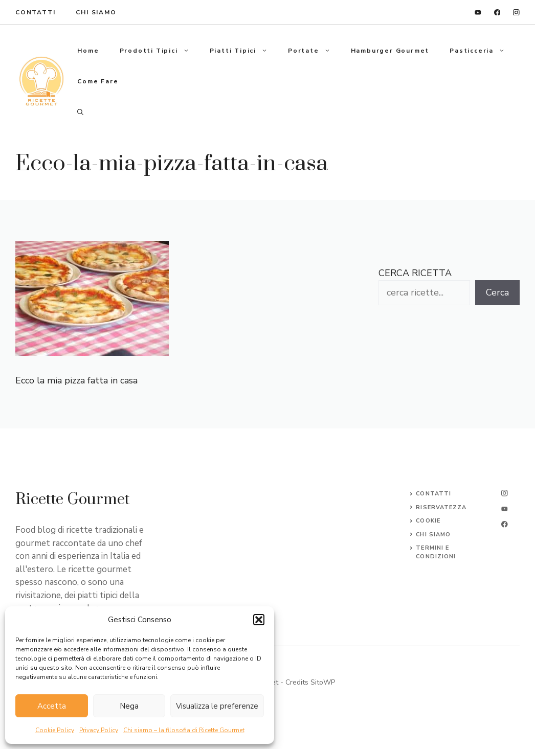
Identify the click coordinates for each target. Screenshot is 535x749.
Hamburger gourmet (390, 51)
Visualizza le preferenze (217, 706)
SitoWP (322, 682)
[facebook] (497, 12)
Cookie (428, 521)
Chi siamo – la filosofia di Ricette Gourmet (183, 730)
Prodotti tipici (159, 50)
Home (88, 51)
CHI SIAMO (433, 534)
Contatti (433, 493)
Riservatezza (441, 507)
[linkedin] (478, 12)
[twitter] (504, 509)
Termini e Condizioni (436, 552)
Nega (129, 706)
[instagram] (516, 12)
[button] (259, 620)
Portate (314, 50)
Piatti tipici (244, 50)
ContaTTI (35, 12)
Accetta (51, 706)
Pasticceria (482, 50)
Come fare (97, 81)
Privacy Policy (98, 730)
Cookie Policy (54, 730)
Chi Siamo (96, 12)
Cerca (497, 292)
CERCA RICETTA (415, 273)
